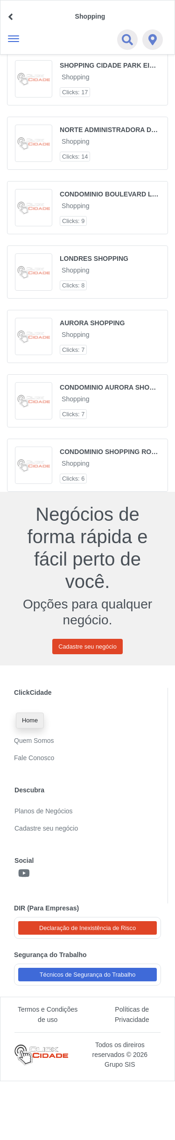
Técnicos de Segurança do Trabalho (88, 974)
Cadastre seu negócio (87, 646)
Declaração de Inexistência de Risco (87, 927)
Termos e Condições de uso (47, 1014)
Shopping (76, 77)
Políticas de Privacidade (132, 1014)
